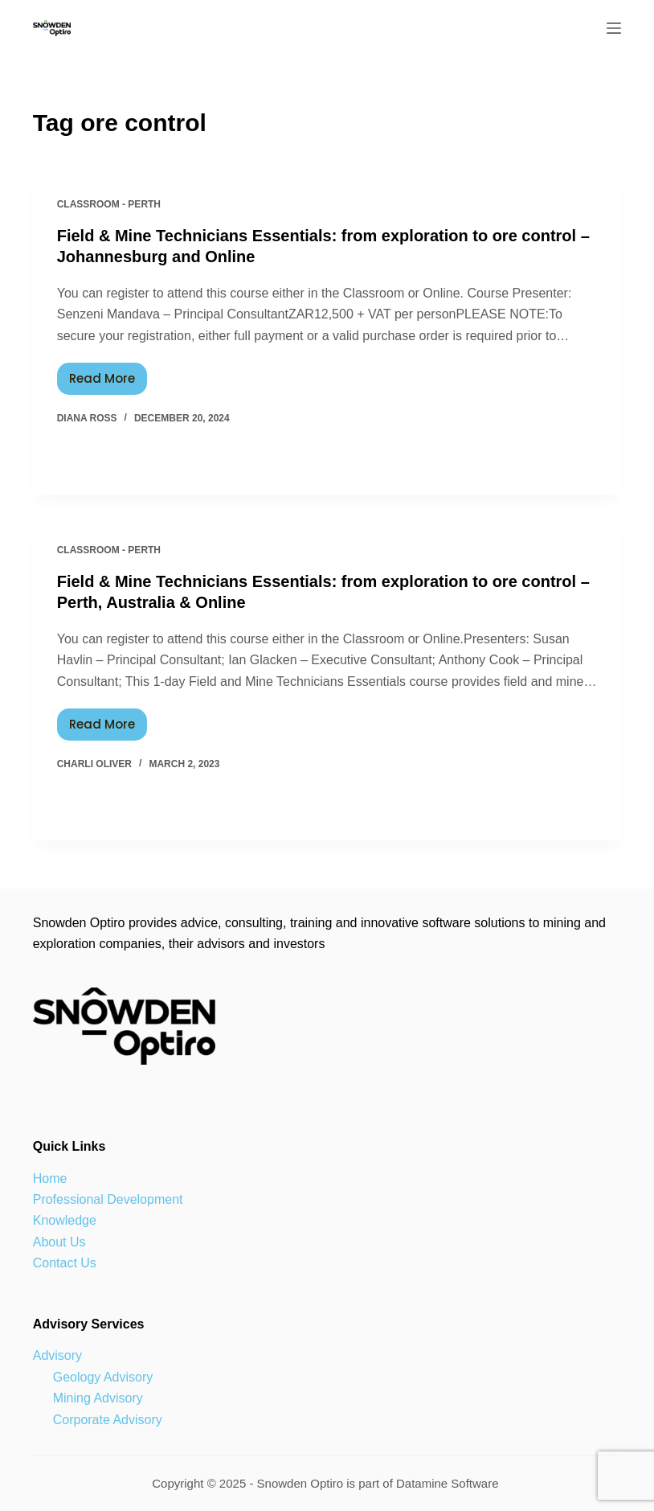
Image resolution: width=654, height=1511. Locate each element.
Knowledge (64, 1220)
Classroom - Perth (109, 204)
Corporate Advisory (107, 1420)
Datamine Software (449, 1483)
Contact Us (64, 1263)
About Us (59, 1242)
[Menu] (614, 28)
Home (50, 1178)
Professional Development (108, 1199)
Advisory (57, 1355)
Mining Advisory (98, 1398)
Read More (108, 375)
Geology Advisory (103, 1377)
